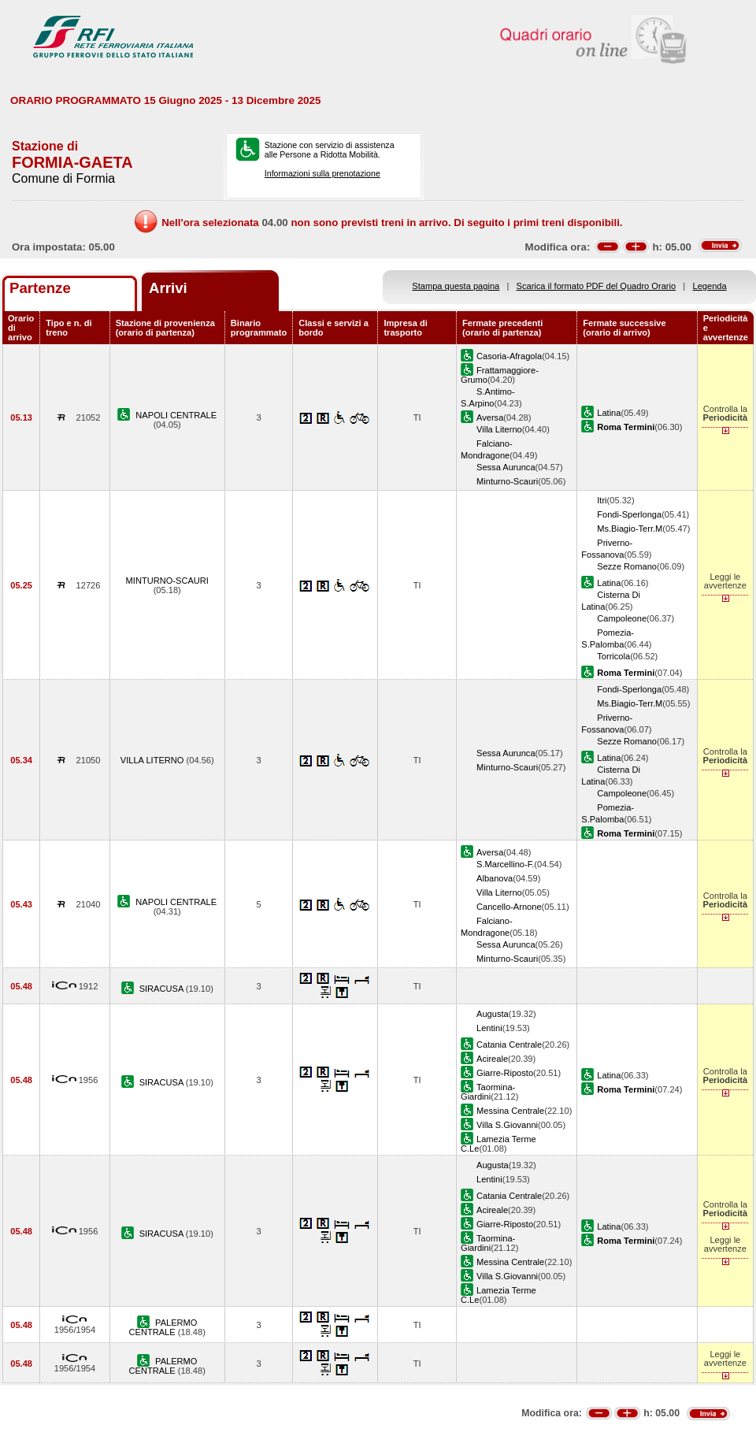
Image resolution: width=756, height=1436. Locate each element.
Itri (601, 500)
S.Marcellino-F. (505, 864)
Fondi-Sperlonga (629, 514)
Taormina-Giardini (488, 1091)
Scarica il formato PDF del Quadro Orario (596, 286)
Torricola (613, 656)
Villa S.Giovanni (507, 1125)
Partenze (40, 288)
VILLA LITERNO (153, 760)
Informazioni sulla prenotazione (322, 173)
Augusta (492, 1014)
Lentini (489, 1028)
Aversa (489, 417)
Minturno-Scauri (507, 481)
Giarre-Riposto (504, 1073)
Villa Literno (499, 429)
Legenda (710, 286)
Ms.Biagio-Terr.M (629, 528)
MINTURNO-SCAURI (167, 580)
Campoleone (622, 618)
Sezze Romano (627, 566)
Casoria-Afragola (509, 356)
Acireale (492, 1058)
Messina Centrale (510, 1110)
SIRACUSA (162, 988)
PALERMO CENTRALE (163, 1327)
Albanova (494, 878)
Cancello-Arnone (509, 906)
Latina (609, 412)
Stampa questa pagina (455, 286)
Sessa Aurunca (506, 467)
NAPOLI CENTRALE (176, 415)
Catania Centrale (509, 1044)
